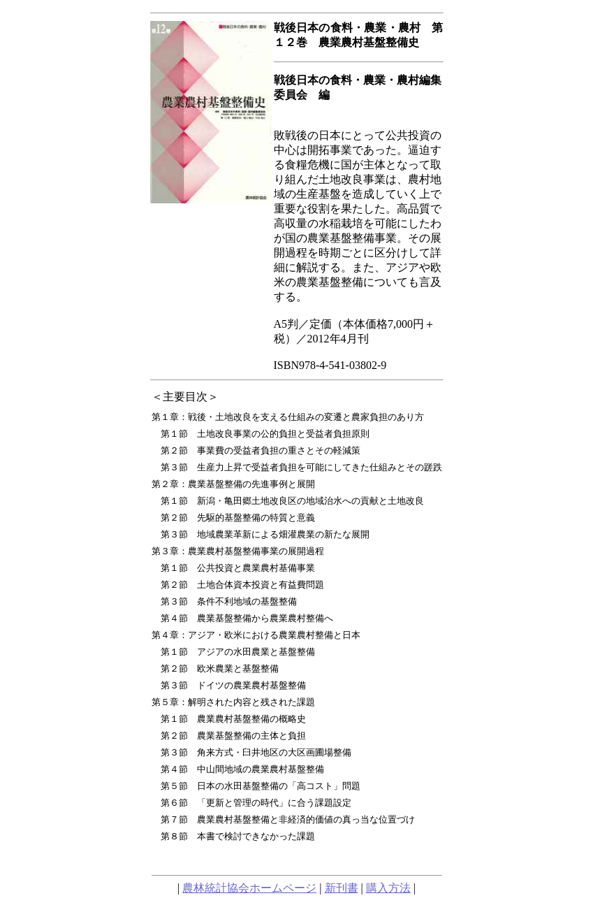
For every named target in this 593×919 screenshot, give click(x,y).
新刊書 (341, 888)
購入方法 (388, 888)
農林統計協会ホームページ (249, 888)
